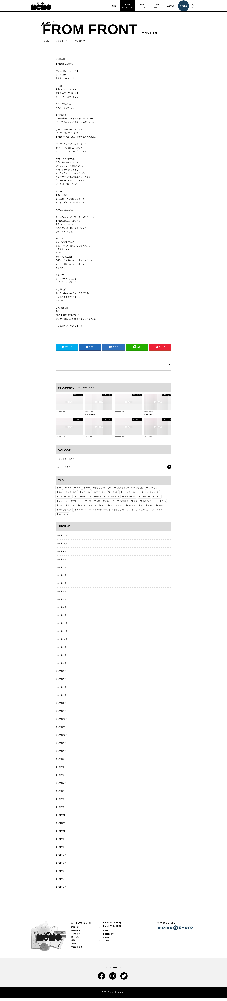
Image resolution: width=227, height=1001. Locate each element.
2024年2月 (61, 608)
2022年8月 (61, 753)
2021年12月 (61, 817)
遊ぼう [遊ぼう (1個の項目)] (160, 506)
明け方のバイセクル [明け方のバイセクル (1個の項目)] (88, 506)
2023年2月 (61, 705)
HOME (112, 6)
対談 (73, 944)
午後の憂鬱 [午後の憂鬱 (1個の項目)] (123, 501)
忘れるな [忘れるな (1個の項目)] (71, 506)
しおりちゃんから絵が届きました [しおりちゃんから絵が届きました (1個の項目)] (129, 488)
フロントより (65, 459)
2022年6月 (61, 769)
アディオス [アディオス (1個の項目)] (100, 492)
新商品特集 (75, 934)
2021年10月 (61, 833)
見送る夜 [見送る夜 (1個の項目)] (131, 506)
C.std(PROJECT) (112, 929)
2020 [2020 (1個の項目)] (78, 488)
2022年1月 (61, 809)
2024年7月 (61, 568)
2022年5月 (61, 777)
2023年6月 (61, 672)
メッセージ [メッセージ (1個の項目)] (63, 501)
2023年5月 (61, 680)
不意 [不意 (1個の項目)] (89, 501)
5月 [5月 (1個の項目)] (60, 488)
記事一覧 (75, 930)
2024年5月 (61, 584)
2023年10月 (61, 640)
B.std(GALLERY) (112, 925)
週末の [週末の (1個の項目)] (150, 506)
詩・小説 (75, 940)
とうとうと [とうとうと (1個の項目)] (86, 492)
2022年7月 (61, 761)
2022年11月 (61, 729)
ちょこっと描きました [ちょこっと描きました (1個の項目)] (68, 492)
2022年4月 (61, 785)
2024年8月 (61, 560)
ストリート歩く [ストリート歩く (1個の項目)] (65, 497)
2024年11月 (61, 536)
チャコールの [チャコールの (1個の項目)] (130, 497)
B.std (141, 6)
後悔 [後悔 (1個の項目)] (61, 506)
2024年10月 (61, 544)
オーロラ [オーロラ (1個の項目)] (126, 492)
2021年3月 (61, 890)
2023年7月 (61, 664)
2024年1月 (61, 616)
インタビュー (76, 937)
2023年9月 (61, 648)
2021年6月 (61, 866)
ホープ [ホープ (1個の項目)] (157, 497)
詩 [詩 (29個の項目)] (141, 506)
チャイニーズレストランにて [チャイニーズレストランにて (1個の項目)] (107, 497)
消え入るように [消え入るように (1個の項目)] (116, 506)
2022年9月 (61, 745)
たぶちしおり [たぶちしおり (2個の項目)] (153, 488)
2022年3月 (61, 793)
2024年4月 (61, 592)
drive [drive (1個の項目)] (87, 488)
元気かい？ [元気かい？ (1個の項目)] (109, 501)
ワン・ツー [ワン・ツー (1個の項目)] (77, 501)
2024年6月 (61, 576)
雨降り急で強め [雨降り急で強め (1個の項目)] (65, 510)
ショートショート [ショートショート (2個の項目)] (151, 492)
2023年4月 (61, 689)
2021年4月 (61, 882)
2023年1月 (61, 713)
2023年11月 (61, 632)
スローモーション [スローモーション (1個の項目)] (84, 497)
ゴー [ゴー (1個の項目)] (137, 492)
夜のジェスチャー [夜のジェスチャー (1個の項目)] (149, 501)
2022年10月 (61, 737)
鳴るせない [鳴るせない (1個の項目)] (63, 515)
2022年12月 (61, 721)
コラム (74, 947)
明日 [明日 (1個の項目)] (103, 506)
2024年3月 (61, 600)
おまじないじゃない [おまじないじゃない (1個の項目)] (103, 488)
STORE (183, 6)
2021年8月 (61, 849)
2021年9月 (61, 841)
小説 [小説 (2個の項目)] (163, 501)
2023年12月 (61, 624)
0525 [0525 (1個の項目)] (69, 488)
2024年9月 (61, 552)
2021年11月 (61, 825)
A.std (127, 6)
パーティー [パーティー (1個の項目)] (144, 497)
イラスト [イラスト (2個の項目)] (113, 492)
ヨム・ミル (63, 467)
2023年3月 (61, 697)
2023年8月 (61, 656)
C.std (156, 6)
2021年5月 (61, 874)
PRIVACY (108, 940)
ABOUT (170, 6)
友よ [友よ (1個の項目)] (135, 501)
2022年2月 (61, 801)
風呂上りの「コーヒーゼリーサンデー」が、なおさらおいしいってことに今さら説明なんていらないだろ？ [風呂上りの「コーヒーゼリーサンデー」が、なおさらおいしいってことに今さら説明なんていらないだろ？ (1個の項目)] (119, 510)
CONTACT (108, 937)
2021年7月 (61, 858)
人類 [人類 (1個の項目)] (98, 501)
